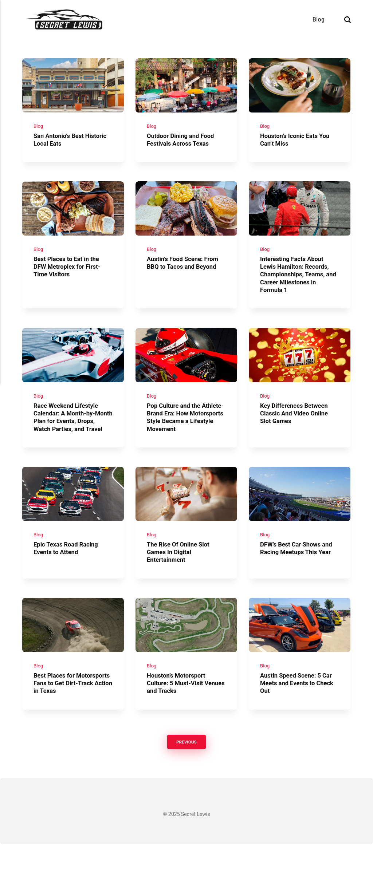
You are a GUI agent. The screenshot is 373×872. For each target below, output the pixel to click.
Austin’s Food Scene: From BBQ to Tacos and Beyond (185, 270)
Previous (186, 769)
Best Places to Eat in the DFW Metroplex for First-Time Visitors (70, 274)
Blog (319, 19)
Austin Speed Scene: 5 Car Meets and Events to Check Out (299, 710)
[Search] (347, 19)
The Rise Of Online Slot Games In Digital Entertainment (180, 575)
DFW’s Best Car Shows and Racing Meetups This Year (299, 571)
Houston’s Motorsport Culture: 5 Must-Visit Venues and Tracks (178, 710)
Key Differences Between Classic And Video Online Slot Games (296, 424)
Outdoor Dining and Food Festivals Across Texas (183, 143)
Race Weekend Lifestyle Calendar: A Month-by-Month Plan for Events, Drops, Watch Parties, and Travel (71, 432)
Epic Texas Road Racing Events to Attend (68, 571)
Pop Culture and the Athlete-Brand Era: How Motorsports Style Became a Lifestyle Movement (186, 428)
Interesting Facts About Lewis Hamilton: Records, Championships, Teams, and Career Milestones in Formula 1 (297, 282)
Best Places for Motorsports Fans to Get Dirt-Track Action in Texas (72, 710)
